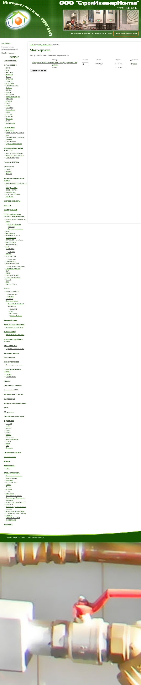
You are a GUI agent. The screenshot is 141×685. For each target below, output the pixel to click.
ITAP (11, 311)
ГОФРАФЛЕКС (11, 261)
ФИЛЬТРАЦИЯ (11, 520)
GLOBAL (9, 424)
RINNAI (8, 90)
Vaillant (8, 92)
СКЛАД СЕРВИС (10, 65)
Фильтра (7, 288)
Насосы (6, 407)
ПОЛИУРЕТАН (11, 482)
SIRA (7, 446)
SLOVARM (13, 313)
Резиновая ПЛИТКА (11, 162)
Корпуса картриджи (12, 291)
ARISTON (9, 72)
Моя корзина (5, 43)
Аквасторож (8, 524)
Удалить (134, 64)
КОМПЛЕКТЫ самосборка (15, 511)
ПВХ (7, 282)
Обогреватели (9, 412)
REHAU (8, 254)
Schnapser (9, 515)
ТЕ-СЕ (8, 273)
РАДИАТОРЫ (9, 421)
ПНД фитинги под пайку (16, 266)
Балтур (8, 105)
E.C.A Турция (10, 123)
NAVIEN (9, 101)
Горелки (8, 374)
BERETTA (9, 74)
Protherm (9, 88)
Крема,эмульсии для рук (14, 365)
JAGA (8, 426)
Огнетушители (11, 376)
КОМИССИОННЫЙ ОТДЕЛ (16, 502)
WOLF (8, 103)
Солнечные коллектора (12, 452)
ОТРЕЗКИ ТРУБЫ (12, 275)
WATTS (8, 171)
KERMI (8, 428)
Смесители (9, 299)
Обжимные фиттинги (13, 268)
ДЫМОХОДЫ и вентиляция (14, 324)
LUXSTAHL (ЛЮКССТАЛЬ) (16, 513)
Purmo (8, 430)
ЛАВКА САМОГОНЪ (12, 473)
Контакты (87, 33)
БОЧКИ (8, 485)
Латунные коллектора (15, 229)
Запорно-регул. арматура (13, 385)
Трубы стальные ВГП (13, 277)
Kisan (8, 231)
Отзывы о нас (99, 33)
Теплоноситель (11, 141)
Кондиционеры (9, 399)
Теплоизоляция (9, 127)
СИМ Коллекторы (10, 60)
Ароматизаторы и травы (14, 496)
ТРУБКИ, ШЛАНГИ (13, 518)
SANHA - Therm (11, 284)
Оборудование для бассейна (14, 416)
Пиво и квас (10, 493)
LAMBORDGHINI (12, 85)
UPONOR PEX (11, 256)
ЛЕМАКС (9, 119)
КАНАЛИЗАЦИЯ (10, 346)
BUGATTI (13, 309)
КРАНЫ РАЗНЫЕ (16, 315)
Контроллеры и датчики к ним (15, 403)
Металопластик (9, 357)
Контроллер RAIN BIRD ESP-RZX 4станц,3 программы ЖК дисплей (54, 64)
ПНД (7, 271)
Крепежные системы (11, 353)
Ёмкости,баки (9, 166)
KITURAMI (10, 83)
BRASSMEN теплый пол (14, 240)
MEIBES (7, 381)
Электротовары (9, 465)
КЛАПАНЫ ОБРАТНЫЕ (14, 153)
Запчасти (11, 296)
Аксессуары (10, 130)
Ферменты (9, 480)
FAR (7, 246)
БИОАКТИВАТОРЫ (11, 362)
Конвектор (9, 448)
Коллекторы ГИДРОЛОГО (13, 394)
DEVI (8, 468)
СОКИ (8, 491)
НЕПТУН (7, 205)
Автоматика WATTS (11, 390)
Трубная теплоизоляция (14, 143)
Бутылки (9, 489)
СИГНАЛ (9, 114)
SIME (8, 112)
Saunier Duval (10, 110)
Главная (33, 45)
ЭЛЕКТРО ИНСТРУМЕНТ (15, 335)
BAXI (8, 68)
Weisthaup (9, 116)
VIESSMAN (10, 94)
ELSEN (8, 279)
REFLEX (9, 174)
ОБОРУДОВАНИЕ (10, 210)
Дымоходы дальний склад (15, 327)
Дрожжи (8, 487)
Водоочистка (12, 294)
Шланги (7, 461)
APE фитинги (10, 233)
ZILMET (9, 169)
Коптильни (9, 504)
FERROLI (9, 81)
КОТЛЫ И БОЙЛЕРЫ (12, 201)
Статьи (109, 33)
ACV (7, 70)
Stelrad (8, 432)
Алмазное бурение (10, 320)
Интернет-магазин (44, 45)
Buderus (8, 77)
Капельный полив (12, 301)
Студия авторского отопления (126, 33)
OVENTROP (10, 249)
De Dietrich (9, 107)
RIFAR (8, 443)
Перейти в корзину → (8, 53)
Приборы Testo (11, 192)
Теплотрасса (12, 259)
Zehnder (8, 435)
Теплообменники (10, 457)
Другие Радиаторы (12, 439)
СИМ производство (12, 157)
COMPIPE (11, 252)
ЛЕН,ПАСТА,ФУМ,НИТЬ (15, 155)
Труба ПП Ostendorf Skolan (15, 349)
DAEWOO (9, 79)
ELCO (8, 121)
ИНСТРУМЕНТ (10, 332)
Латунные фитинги (12, 263)
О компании (76, 33)
